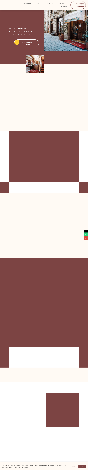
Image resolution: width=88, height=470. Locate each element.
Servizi (48, 3)
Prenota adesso (23, 43)
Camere (39, 3)
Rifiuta (74, 466)
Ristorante (59, 3)
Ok (82, 466)
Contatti (60, 6)
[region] (44, 466)
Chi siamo (28, 3)
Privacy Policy (25, 467)
